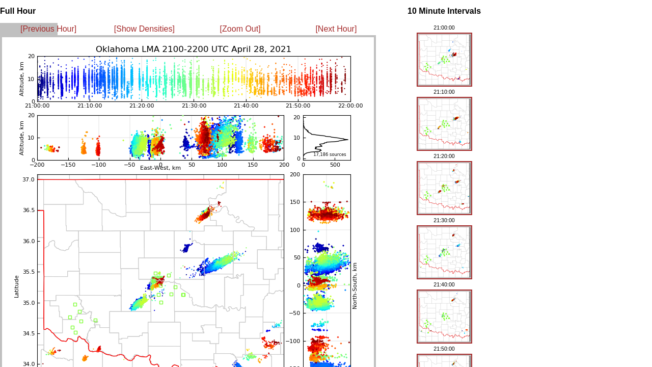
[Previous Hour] (48, 28)
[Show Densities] (144, 28)
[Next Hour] (336, 28)
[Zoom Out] (240, 28)
